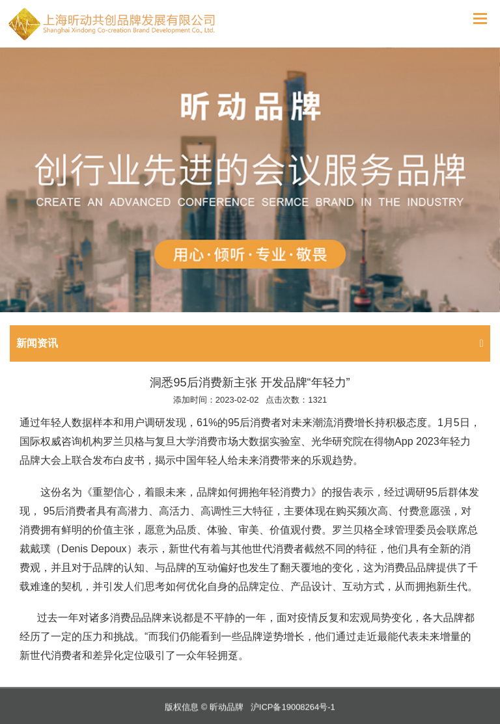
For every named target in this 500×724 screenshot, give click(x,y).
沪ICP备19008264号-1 (293, 711)
